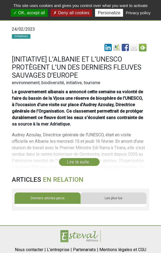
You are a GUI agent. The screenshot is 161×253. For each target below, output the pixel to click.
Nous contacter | (30, 249)
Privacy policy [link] (138, 12)
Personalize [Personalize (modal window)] (109, 12)
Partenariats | (85, 249)
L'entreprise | (59, 249)
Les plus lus (113, 198)
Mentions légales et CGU (122, 249)
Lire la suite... (79, 162)
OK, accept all (29, 12)
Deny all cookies (71, 12)
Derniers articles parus (48, 198)
